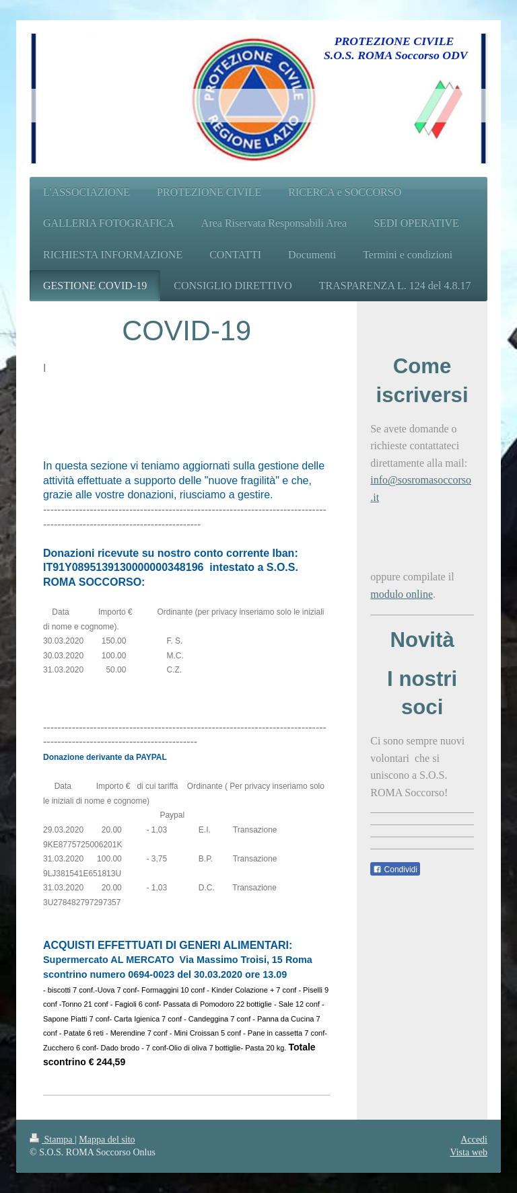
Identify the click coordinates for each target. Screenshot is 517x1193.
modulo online (401, 594)
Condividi (395, 869)
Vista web (468, 1152)
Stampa (52, 1139)
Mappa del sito (107, 1139)
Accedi (473, 1139)
